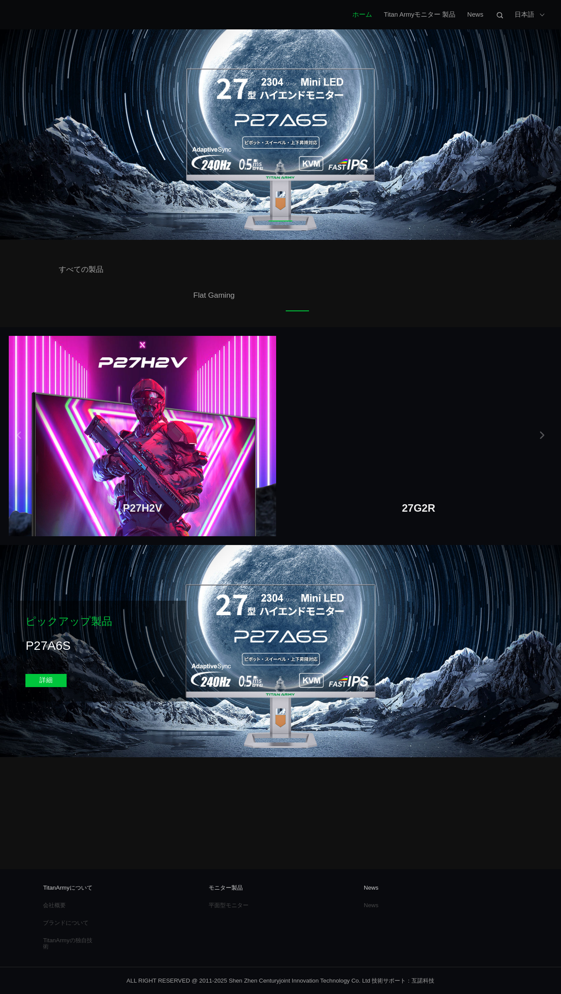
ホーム (362, 14)
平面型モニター (229, 905)
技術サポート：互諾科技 (403, 980)
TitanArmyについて (67, 888)
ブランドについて (66, 922)
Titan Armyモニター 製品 (420, 14)
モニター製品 (226, 888)
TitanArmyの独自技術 (67, 943)
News (475, 14)
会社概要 (54, 905)
